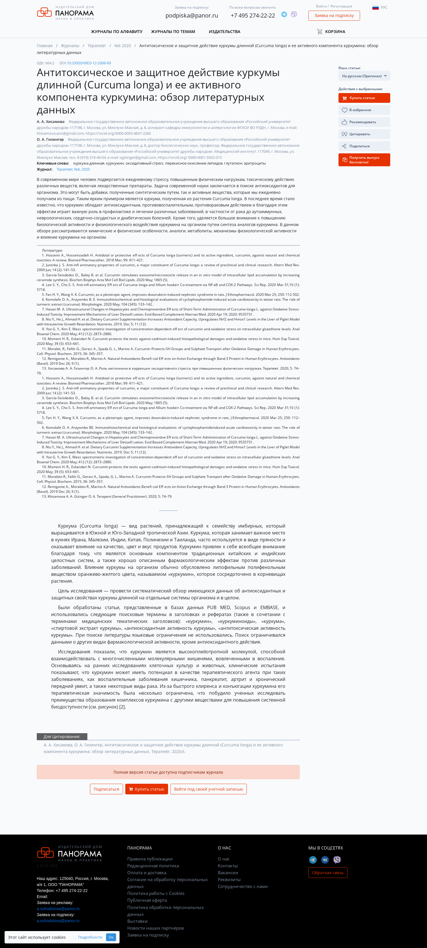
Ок (111, 937)
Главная (45, 45)
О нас (224, 859)
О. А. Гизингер (51, 139)
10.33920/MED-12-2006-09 (89, 62)
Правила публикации (150, 859)
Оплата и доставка (146, 872)
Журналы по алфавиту (117, 31)
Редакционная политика (153, 865)
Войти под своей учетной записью (208, 789)
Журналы (70, 45)
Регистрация (341, 6)
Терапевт (97, 45)
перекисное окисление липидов (194, 163)
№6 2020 (122, 45)
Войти (321, 6)
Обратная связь (328, 872)
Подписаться (106, 789)
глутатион (233, 163)
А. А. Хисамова (51, 121)
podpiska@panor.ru (192, 15)
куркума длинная (89, 163)
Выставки (137, 921)
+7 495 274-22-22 (253, 15)
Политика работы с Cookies (155, 893)
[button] (333, 31)
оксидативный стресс (145, 163)
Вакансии (228, 872)
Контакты (228, 865)
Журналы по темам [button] (173, 31)
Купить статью (146, 789)
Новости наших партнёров (155, 928)
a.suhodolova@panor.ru (58, 908)
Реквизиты (229, 879)
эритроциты (255, 163)
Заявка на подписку (334, 15)
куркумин (115, 163)
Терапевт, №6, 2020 (73, 169)
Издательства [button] (224, 31)
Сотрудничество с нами (243, 886)
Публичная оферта (147, 900)
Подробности (90, 937)
